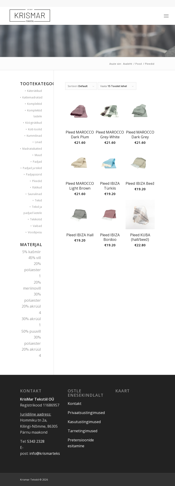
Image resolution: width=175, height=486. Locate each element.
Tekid (38, 200)
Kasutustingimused (84, 421)
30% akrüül (31, 318)
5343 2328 (35, 441)
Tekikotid (36, 219)
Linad (38, 142)
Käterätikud (34, 91)
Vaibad (37, 226)
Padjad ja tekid (32, 168)
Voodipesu (35, 232)
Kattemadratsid (32, 97)
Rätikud (37, 187)
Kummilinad (34, 136)
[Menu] (166, 15)
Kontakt (74, 403)
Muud (38, 155)
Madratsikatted (32, 149)
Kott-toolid (35, 129)
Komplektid (34, 104)
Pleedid (37, 181)
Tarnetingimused (82, 430)
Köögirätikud (33, 123)
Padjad (37, 162)
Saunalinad (35, 194)
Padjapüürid (34, 174)
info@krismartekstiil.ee (49, 453)
